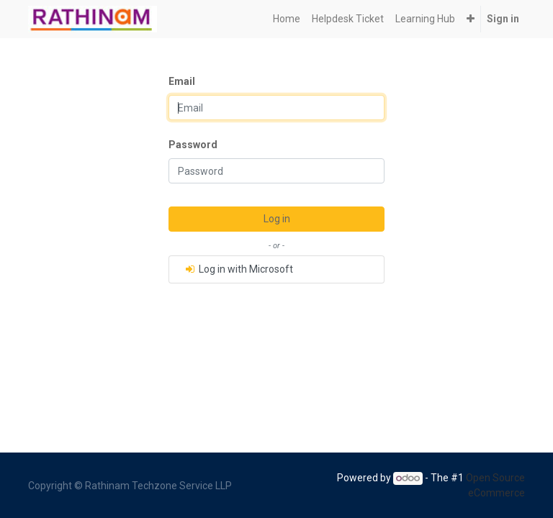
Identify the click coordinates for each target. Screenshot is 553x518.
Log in (277, 218)
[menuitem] (286, 19)
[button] (470, 19)
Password (192, 144)
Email (181, 81)
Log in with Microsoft (238, 269)
